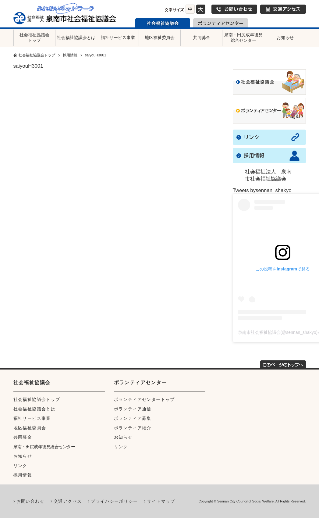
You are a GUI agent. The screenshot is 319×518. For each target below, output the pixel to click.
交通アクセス (283, 9)
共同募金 (201, 37)
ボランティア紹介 (132, 427)
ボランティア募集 (132, 418)
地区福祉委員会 (160, 37)
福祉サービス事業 (118, 37)
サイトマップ (161, 501)
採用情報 (70, 55)
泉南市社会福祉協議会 (162, 22)
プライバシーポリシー (114, 501)
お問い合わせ (234, 9)
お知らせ (285, 37)
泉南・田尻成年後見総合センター (243, 37)
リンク (20, 465)
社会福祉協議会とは (76, 37)
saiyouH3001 (28, 66)
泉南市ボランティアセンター (220, 22)
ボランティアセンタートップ (144, 399)
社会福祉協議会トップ (34, 37)
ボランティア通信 (132, 408)
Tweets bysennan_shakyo (262, 190)
